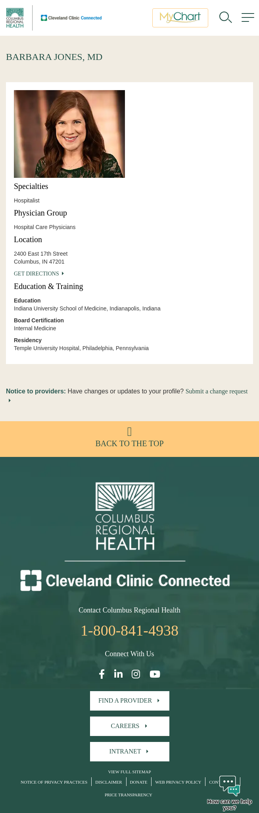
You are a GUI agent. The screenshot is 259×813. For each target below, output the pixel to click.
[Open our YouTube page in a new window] (155, 674)
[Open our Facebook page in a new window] (102, 674)
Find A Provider (125, 700)
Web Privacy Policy (178, 782)
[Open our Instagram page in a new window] (136, 674)
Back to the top (129, 443)
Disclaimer (108, 782)
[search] (226, 18)
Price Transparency (128, 794)
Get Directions (36, 274)
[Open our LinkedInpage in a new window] (118, 674)
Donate (138, 782)
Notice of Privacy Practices (54, 782)
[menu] (248, 18)
